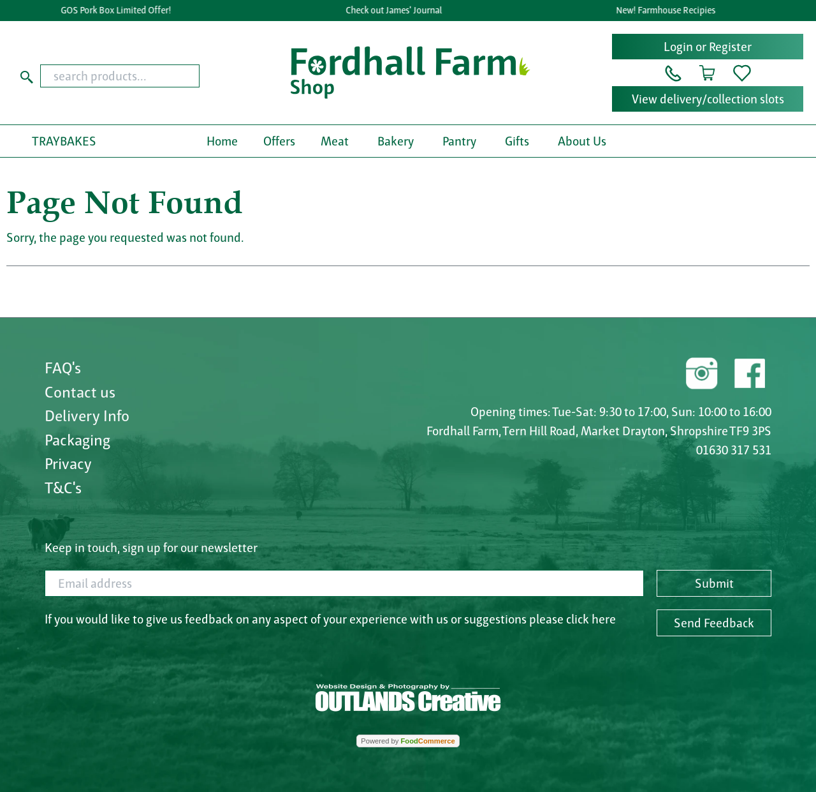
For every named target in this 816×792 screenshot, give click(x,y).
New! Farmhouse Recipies (668, 10)
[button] (673, 72)
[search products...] (120, 75)
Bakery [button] (395, 141)
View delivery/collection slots (708, 99)
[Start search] (27, 75)
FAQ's (63, 367)
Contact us (80, 391)
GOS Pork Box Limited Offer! (119, 10)
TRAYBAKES (64, 141)
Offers (279, 141)
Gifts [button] (517, 141)
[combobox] (140, 75)
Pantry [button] (459, 141)
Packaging (77, 439)
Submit (714, 583)
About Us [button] (582, 141)
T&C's (63, 487)
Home (222, 141)
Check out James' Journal (396, 10)
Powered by (408, 741)
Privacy (68, 463)
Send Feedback (714, 623)
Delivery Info (87, 415)
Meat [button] (335, 141)
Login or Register (708, 46)
